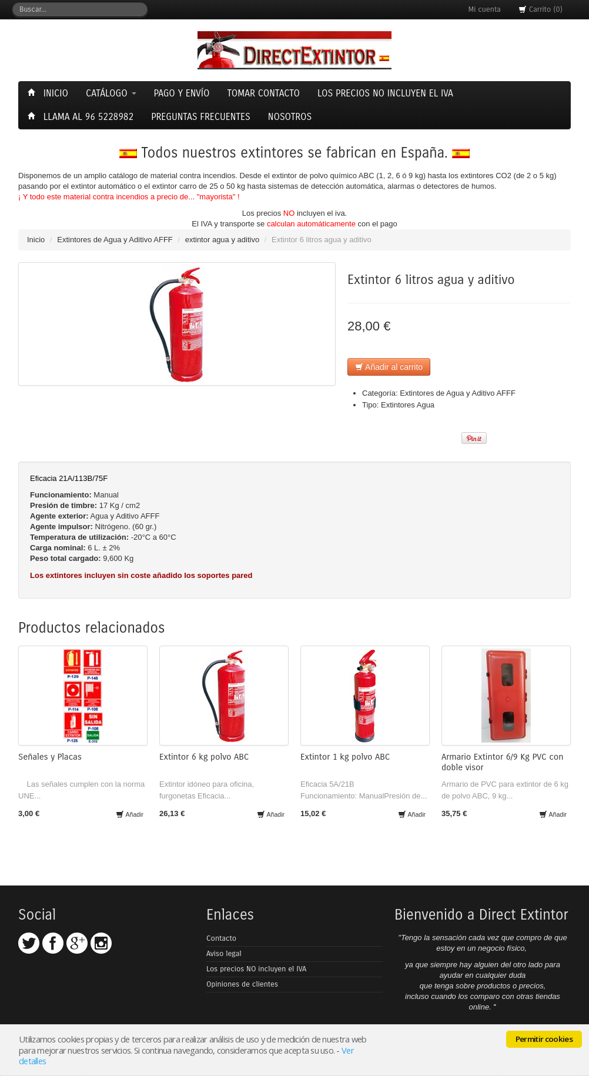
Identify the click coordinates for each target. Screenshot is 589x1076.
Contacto (221, 938)
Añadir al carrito (389, 367)
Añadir (129, 814)
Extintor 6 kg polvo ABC (204, 756)
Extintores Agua (407, 404)
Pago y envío (182, 93)
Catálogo (111, 93)
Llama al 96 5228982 (82, 116)
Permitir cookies (544, 1039)
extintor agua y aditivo (222, 239)
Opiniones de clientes (242, 984)
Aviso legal (224, 953)
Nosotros (290, 116)
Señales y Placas (50, 756)
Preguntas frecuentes (200, 116)
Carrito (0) (540, 9)
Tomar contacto (263, 93)
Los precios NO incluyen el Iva (385, 93)
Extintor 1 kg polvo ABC (345, 756)
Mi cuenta (484, 9)
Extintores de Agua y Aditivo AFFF (115, 239)
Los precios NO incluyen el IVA (256, 969)
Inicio (49, 93)
